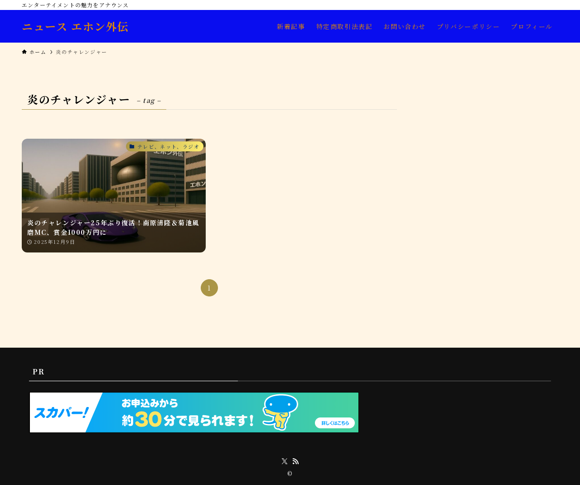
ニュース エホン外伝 (75, 26)
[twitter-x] (284, 461)
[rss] (295, 461)
